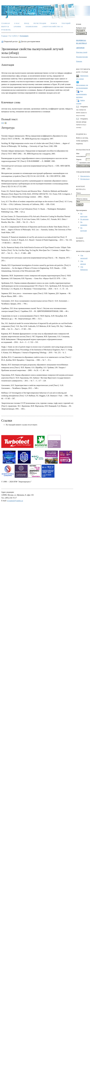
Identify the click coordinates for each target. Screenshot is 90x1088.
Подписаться (84, 179)
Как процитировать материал (81, 94)
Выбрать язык (81, 28)
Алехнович (24, 36)
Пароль (78, 159)
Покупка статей (81, 52)
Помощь (79, 61)
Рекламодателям (82, 57)
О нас (17, 23)
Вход (26, 23)
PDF (2, 123)
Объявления (31, 27)
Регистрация (39, 23)
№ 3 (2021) (13, 36)
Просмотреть (85, 176)
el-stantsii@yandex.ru (15, 501)
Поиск (54, 23)
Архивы (17, 27)
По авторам (84, 219)
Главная (5, 23)
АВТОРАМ (80, 48)
